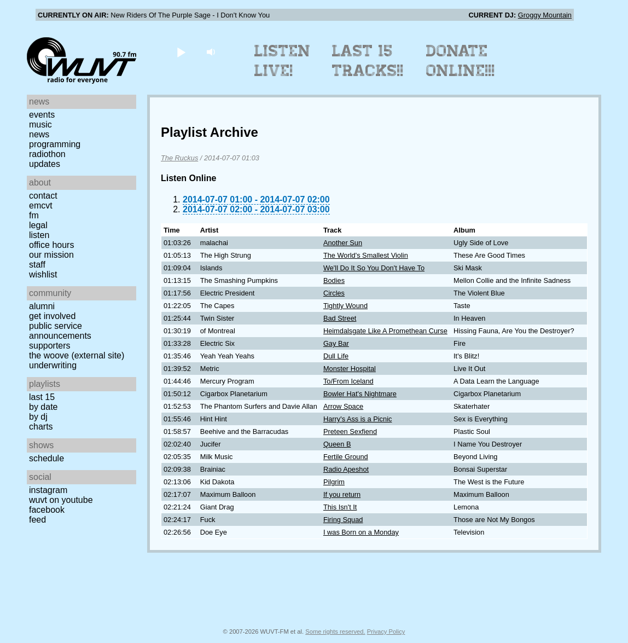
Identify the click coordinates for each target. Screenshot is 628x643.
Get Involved (52, 316)
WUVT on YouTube (61, 500)
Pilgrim (334, 482)
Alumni (42, 306)
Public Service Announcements (60, 330)
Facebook (47, 509)
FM (34, 215)
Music (40, 124)
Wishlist (43, 274)
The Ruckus (179, 158)
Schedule (46, 458)
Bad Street (339, 318)
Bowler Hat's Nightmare (360, 394)
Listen (39, 235)
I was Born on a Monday (361, 532)
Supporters (50, 345)
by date (43, 407)
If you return (341, 494)
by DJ (38, 416)
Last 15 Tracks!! (368, 60)
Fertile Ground (345, 457)
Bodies (334, 280)
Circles (334, 293)
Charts (41, 426)
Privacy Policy (386, 631)
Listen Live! (282, 60)
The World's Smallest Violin (365, 255)
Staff (37, 264)
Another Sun (342, 243)
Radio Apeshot (346, 469)
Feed (37, 519)
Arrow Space (343, 406)
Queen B (337, 444)
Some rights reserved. (335, 631)
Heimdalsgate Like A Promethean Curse (385, 331)
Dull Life (335, 356)
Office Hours (51, 245)
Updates (44, 164)
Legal (38, 225)
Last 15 (42, 397)
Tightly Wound (345, 306)
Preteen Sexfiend (350, 431)
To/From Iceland (348, 381)
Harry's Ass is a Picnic (357, 419)
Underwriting (53, 365)
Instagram (48, 490)
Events (42, 114)
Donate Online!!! (460, 60)
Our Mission (51, 254)
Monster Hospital (349, 368)
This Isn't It (340, 507)
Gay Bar (336, 343)
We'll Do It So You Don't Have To (374, 268)
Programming (54, 144)
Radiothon (47, 154)
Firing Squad (343, 519)
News (39, 134)
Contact (43, 195)
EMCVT (41, 205)
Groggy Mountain (545, 15)
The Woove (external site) (76, 355)
